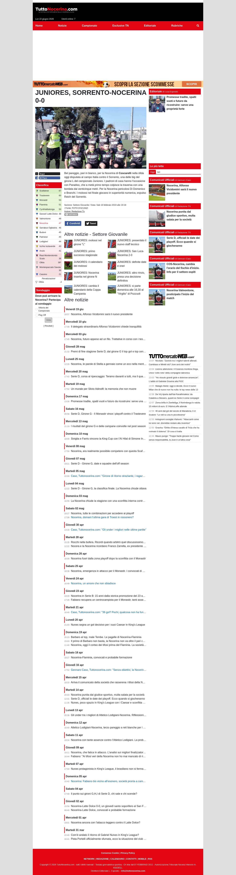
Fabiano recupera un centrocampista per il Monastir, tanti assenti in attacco (114, 599)
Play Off (42, 315)
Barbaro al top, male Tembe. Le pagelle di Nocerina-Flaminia (106, 637)
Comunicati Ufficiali (162, 180)
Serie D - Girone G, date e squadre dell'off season (100, 463)
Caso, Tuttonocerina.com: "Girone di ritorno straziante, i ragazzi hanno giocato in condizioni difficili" (128, 476)
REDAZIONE (102, 859)
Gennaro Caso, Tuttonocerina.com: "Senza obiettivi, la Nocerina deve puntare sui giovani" (123, 669)
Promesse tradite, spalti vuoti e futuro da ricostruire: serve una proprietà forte (115, 401)
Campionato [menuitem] (89, 25)
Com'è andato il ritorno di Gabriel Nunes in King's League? (105, 835)
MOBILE (142, 859)
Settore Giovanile (81, 205)
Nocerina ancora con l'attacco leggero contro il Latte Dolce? (105, 822)
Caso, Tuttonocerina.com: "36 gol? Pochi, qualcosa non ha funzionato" (112, 612)
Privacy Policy (128, 853)
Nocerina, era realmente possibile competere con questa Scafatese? (111, 451)
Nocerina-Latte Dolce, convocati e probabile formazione (103, 810)
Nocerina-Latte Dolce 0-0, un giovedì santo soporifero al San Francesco (112, 806)
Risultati (48, 326)
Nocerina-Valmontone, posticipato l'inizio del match (180, 294)
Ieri (158, 172)
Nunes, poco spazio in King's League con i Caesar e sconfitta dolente (111, 702)
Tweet (91, 223)
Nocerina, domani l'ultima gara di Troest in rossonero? (102, 517)
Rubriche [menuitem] (177, 25)
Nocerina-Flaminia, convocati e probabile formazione (101, 657)
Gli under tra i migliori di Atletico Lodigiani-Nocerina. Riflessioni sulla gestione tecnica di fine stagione (129, 715)
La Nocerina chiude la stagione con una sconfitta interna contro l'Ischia (112, 500)
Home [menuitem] (39, 25)
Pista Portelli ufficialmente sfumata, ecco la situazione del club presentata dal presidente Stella (126, 838)
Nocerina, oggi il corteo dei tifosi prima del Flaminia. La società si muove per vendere (120, 645)
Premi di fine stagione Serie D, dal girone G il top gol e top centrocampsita (114, 351)
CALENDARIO (117, 859)
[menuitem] (198, 25)
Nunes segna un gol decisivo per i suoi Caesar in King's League (108, 624)
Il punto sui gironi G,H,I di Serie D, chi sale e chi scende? (104, 793)
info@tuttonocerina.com (133, 871)
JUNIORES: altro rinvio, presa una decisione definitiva (131, 276)
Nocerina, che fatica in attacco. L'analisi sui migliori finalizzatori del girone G (115, 752)
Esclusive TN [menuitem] (120, 25)
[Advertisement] (118, 55)
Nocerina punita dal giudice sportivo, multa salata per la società (107, 694)
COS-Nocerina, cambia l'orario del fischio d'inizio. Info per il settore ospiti (183, 268)
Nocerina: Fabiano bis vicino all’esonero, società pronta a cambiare (110, 781)
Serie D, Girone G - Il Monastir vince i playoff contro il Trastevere (108, 413)
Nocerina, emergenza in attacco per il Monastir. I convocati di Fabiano (111, 571)
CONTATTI (131, 859)
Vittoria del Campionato (44, 309)
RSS (150, 859)
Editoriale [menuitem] (150, 25)
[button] (48, 320)
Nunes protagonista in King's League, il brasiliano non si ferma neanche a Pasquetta (120, 768)
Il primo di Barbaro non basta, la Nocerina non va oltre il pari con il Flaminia (114, 641)
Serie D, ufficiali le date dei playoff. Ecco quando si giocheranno (108, 698)
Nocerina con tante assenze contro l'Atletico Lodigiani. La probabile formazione (117, 740)
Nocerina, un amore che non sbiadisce (93, 583)
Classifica (42, 185)
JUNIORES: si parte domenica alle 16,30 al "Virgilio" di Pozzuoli (130, 289)
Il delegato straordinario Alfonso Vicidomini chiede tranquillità (106, 326)
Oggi (152, 172)
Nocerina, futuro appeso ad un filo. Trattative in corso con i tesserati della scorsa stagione (123, 339)
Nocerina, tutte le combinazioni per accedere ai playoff (102, 513)
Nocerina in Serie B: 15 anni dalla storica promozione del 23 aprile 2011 (112, 595)
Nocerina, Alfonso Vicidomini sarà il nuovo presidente (102, 314)
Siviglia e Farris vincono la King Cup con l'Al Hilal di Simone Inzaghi (110, 438)
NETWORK (89, 859)
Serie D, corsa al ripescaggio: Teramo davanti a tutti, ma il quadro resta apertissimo (119, 376)
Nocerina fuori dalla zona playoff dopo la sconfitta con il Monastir (108, 558)
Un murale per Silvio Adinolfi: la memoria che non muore (103, 388)
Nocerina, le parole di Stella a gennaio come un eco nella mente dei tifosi (113, 364)
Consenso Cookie (110, 853)
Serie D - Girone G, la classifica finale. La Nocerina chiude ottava (109, 488)
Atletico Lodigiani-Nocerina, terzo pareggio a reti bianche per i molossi (111, 727)
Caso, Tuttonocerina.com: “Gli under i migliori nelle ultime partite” (108, 529)
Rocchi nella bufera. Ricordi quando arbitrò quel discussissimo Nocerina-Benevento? (120, 542)
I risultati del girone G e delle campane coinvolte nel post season (108, 426)
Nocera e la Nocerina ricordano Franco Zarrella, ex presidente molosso (112, 546)
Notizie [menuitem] (62, 25)
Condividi (73, 223)
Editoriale (156, 91)
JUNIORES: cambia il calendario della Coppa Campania (87, 289)
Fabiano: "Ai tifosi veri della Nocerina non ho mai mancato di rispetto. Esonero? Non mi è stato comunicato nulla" (136, 756)
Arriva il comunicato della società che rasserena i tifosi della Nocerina (111, 682)
